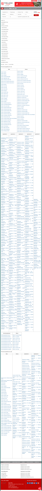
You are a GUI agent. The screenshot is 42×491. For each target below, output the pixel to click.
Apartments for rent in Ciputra (25, 473)
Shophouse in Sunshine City (21, 97)
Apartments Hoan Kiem (25, 366)
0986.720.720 (12, 8)
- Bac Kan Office (4, 49)
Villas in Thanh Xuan (4, 93)
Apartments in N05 (28, 228)
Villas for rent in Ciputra (5, 466)
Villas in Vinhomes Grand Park (6, 407)
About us (3, 20)
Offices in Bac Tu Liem (16, 339)
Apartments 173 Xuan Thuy (26, 445)
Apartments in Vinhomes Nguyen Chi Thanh (21, 205)
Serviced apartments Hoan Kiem (6, 338)
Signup (36, 0)
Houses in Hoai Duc (20, 116)
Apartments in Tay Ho (20, 143)
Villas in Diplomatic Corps (5, 78)
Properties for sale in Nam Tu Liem (26, 469)
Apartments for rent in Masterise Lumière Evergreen (29, 156)
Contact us (3, 60)
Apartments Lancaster (34, 415)
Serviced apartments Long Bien (6, 349)
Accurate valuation (6, 462)
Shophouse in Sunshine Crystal (22, 109)
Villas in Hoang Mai (4, 99)
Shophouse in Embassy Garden (22, 103)
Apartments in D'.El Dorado (26, 393)
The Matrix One (3, 474)
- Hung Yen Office (4, 40)
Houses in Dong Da (20, 88)
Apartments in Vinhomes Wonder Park (21, 245)
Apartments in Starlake (20, 145)
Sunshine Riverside (4, 475)
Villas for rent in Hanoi (5, 464)
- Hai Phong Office (4, 31)
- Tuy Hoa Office (4, 44)
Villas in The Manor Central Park (6, 115)
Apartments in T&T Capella (35, 371)
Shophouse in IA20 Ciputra (17, 403)
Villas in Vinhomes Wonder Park (6, 107)
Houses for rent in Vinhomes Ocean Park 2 (24, 80)
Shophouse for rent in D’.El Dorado (22, 102)
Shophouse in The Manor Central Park (23, 105)
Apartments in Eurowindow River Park (5, 245)
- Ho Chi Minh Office (4, 29)
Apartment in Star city (37, 262)
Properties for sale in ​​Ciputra (25, 466)
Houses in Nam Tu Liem (21, 92)
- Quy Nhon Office (4, 56)
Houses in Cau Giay (20, 85)
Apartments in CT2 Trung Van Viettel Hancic (13, 205)
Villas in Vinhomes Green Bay (6, 410)
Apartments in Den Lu (28, 279)
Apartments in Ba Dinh (20, 154)
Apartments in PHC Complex (36, 392)
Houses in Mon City (20, 123)
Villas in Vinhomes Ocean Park (6, 79)
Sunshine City (3, 477)
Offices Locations (30, 462)
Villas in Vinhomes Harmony (5, 404)
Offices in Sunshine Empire (17, 335)
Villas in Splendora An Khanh (5, 121)
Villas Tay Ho (3, 384)
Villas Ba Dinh (3, 389)
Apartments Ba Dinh (25, 363)
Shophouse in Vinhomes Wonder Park (23, 122)
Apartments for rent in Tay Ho (25, 474)
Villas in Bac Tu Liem (4, 96)
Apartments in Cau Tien (29, 283)
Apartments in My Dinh (12, 177)
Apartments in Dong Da (21, 161)
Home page (2, 64)
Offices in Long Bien (16, 336)
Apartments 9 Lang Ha (25, 432)
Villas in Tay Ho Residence (5, 129)
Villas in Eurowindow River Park (6, 124)
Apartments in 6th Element (35, 452)
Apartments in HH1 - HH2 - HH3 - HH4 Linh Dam (29, 272)
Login (32, 0)
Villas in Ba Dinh (3, 84)
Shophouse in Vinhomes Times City (23, 99)
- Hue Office (3, 42)
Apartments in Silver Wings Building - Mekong (13, 293)
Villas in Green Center (4, 412)
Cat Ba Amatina (3, 473)
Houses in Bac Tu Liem (21, 94)
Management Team (4, 22)
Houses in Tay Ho (20, 72)
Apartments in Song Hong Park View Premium (5, 259)
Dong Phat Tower (28, 277)
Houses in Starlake (20, 74)
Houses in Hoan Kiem (20, 86)
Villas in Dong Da (4, 90)
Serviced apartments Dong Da (6, 339)
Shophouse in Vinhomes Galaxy (22, 120)
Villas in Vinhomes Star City (5, 116)
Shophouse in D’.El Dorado (17, 435)
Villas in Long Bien (4, 98)
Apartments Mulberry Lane (26, 450)
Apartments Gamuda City (26, 449)
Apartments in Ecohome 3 (35, 363)
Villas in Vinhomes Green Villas (6, 109)
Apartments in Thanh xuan (26, 369)
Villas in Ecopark (4, 101)
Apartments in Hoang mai (26, 442)
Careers (23, 462)
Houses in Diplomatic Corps (21, 77)
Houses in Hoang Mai (20, 117)
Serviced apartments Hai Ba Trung (6, 341)
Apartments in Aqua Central (35, 440)
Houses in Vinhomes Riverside (22, 75)
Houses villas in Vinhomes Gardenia (23, 125)
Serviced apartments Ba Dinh (5, 336)
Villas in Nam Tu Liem (4, 95)
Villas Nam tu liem (4, 398)
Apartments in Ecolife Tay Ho (36, 401)
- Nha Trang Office (4, 36)
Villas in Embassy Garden (5, 130)
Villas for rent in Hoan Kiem (5, 469)
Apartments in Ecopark (35, 429)
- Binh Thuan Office (4, 53)
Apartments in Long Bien (29, 141)
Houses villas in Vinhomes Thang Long (23, 128)
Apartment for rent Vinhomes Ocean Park (27, 477)
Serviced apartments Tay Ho (5, 335)
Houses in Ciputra (20, 71)
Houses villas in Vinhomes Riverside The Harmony (25, 131)
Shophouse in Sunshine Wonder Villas (23, 100)
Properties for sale (24, 464)
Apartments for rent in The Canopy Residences (21, 196)
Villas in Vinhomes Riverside (5, 76)
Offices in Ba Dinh (15, 344)
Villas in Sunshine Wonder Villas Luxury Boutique (9, 118)
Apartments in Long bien (26, 440)
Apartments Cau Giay (25, 365)
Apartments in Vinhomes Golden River (21, 288)
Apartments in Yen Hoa (12, 137)
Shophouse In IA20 (20, 108)
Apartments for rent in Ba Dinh (25, 475)
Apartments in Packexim (29, 258)
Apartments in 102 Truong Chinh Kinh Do (37, 268)
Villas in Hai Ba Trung (4, 92)
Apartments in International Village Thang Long (29, 177)
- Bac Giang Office (4, 51)
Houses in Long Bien (20, 106)
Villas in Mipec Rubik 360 (5, 127)
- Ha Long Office (4, 38)
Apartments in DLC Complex (35, 364)
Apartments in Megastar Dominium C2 (13, 254)
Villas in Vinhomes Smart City (6, 415)
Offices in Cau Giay (16, 349)
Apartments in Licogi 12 (29, 267)
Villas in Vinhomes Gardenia (5, 112)
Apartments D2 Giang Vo (26, 443)
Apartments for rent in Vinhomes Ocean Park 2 (21, 219)
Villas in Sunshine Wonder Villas (6, 110)
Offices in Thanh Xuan (16, 338)
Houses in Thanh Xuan (21, 91)
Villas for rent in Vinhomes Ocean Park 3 (7, 82)
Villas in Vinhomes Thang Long (6, 113)
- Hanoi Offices (4, 27)
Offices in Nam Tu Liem (16, 341)
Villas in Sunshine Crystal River (6, 427)
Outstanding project (4, 471)
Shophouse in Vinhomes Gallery (22, 111)
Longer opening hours (16, 462)
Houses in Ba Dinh (20, 83)
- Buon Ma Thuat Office (5, 58)
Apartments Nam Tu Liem (26, 371)
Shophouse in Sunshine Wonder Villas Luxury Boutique (26, 114)
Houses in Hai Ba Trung (21, 89)
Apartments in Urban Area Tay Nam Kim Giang (13, 310)
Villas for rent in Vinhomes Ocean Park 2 (7, 81)
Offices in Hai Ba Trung (16, 347)
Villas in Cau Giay (4, 87)
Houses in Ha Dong (20, 119)
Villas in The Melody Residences (6, 104)
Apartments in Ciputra (20, 142)
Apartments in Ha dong (29, 246)
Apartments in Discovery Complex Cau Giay (21, 251)
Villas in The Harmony (4, 126)
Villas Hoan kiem (4, 392)
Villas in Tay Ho (3, 73)
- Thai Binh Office (4, 47)
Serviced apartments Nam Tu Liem (6, 344)
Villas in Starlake (4, 75)
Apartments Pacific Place (26, 436)
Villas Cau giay (3, 390)
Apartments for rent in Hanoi (25, 471)
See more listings (4, 62)
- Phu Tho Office (4, 33)
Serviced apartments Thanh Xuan (6, 347)
